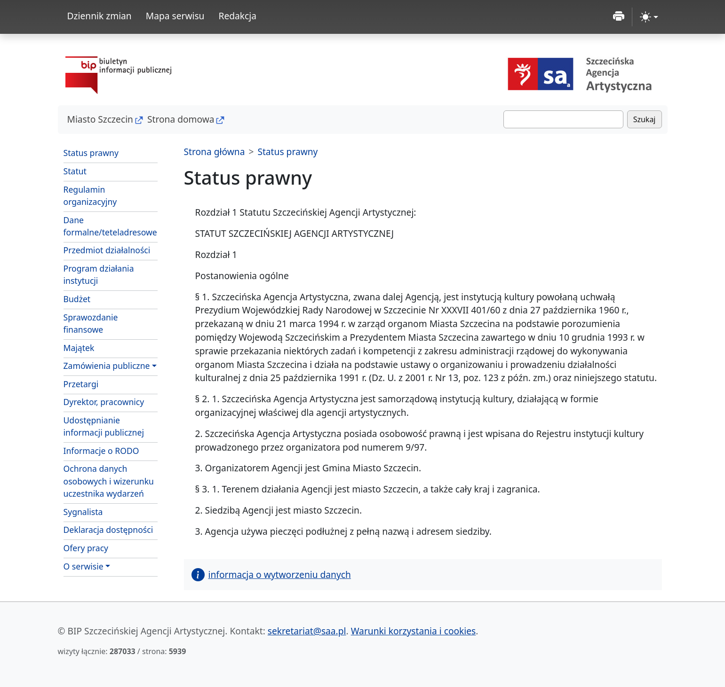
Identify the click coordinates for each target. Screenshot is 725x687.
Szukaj (644, 119)
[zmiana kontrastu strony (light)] (649, 17)
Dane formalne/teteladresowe (110, 226)
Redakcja (237, 15)
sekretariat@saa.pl (307, 631)
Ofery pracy (86, 548)
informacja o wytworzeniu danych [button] (271, 574)
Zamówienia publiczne (107, 365)
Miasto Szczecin (100, 119)
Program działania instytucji (99, 274)
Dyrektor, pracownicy (104, 401)
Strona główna (214, 151)
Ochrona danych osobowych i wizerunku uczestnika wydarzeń (109, 481)
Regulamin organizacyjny (90, 195)
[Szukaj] (563, 119)
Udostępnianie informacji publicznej (104, 426)
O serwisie (84, 566)
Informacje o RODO (101, 450)
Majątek (79, 347)
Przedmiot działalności (107, 250)
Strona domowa (181, 119)
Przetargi (81, 384)
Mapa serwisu (175, 15)
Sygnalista (83, 511)
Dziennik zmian (99, 15)
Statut (75, 171)
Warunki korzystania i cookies (413, 631)
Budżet (77, 298)
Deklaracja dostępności (108, 529)
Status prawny (91, 152)
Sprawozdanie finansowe (91, 323)
